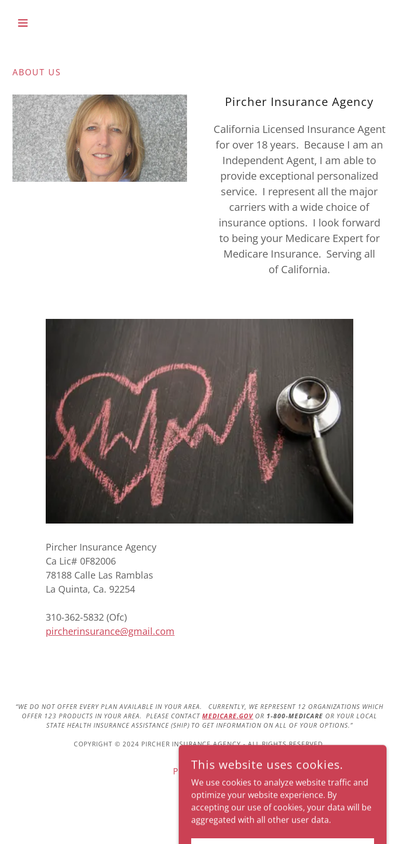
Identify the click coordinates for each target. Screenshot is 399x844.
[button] (40, 22)
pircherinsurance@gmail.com (110, 631)
